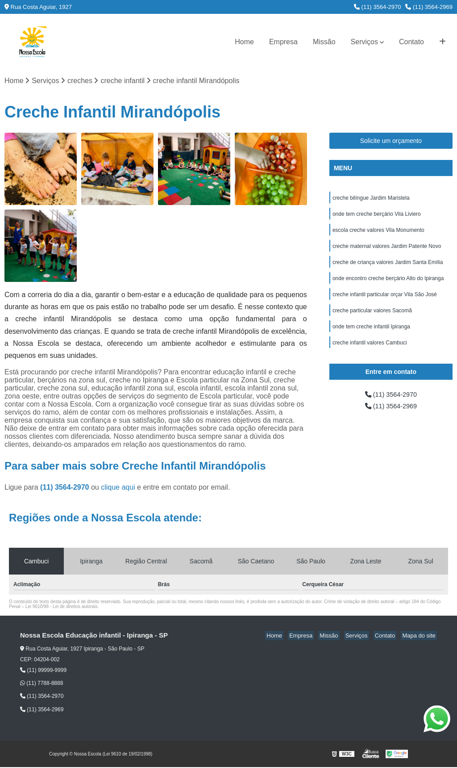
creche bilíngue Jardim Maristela (371, 199)
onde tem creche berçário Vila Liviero (376, 216)
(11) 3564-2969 (429, 7)
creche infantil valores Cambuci (369, 352)
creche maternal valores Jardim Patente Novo (386, 250)
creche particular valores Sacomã (372, 318)
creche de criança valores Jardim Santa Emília (387, 267)
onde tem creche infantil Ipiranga (371, 335)
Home (244, 42)
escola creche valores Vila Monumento (378, 233)
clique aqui (118, 488)
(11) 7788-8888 (41, 684)
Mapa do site (419, 636)
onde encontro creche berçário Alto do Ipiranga (388, 284)
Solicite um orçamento (391, 141)
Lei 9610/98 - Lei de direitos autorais (61, 607)
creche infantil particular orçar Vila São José (384, 301)
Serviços (364, 42)
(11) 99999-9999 (43, 671)
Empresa (283, 42)
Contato (411, 42)
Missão (324, 42)
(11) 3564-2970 (377, 7)
